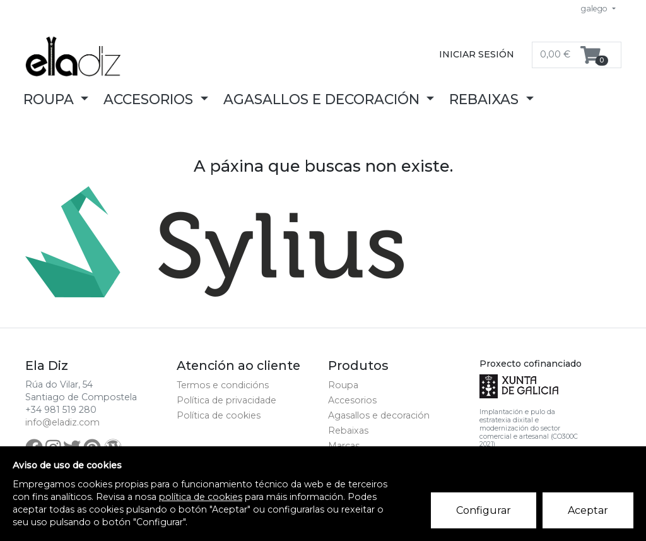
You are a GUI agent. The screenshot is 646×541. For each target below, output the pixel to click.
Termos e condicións (223, 385)
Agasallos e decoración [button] (323, 99)
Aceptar (588, 510)
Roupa (343, 385)
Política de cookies (219, 415)
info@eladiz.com (62, 422)
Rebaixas (348, 430)
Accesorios (352, 400)
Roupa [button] (50, 99)
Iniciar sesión (476, 54)
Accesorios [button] (150, 99)
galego (595, 8)
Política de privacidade (226, 400)
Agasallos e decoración (379, 415)
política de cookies (200, 496)
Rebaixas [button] (485, 99)
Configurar (483, 510)
